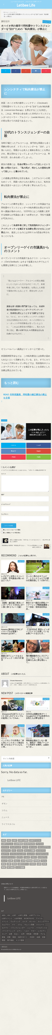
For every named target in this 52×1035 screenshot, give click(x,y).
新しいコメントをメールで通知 (11, 530)
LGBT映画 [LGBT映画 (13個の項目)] (18, 844)
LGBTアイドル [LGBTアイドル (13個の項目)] (35, 840)
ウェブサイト (4, 514)
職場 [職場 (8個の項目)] (3, 867)
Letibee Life (26, 5)
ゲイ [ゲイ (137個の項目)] (14, 850)
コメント (3, 473)
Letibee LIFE (14, 780)
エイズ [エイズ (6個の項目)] (25, 847)
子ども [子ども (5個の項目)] (43, 861)
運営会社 (4, 947)
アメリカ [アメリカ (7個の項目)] (39, 844)
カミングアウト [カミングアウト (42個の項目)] (44, 847)
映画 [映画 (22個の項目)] (14, 864)
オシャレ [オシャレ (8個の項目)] (33, 847)
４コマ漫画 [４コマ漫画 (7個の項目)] (20, 867)
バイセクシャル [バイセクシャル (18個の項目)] (42, 854)
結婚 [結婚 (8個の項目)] (39, 864)
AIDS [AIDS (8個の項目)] (3, 840)
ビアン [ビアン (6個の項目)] (19, 857)
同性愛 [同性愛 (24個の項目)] (36, 861)
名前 (2, 494)
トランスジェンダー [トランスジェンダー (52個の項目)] (18, 854)
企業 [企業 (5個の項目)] (10, 861)
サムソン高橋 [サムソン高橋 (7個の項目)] (30, 850)
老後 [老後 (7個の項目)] (44, 864)
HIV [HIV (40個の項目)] (8, 840)
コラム (4, 810)
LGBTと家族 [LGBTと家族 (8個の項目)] (23, 840)
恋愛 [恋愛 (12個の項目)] (9, 864)
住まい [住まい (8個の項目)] (16, 861)
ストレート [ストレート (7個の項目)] (41, 850)
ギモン (4, 803)
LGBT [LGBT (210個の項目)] (14, 840)
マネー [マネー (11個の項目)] (33, 857)
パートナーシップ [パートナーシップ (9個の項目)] (8, 857)
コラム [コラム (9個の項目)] (20, 850)
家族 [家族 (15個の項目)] (3, 864)
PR (3, 796)
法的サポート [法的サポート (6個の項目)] (23, 864)
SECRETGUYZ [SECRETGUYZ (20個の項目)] (29, 844)
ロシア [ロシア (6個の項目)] (4, 861)
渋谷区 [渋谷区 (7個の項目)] (32, 864)
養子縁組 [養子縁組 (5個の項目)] (10, 867)
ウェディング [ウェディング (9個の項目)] (15, 847)
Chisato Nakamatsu (16, 680)
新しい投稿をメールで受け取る (11, 532)
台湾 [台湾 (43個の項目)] (23, 861)
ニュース (4, 420)
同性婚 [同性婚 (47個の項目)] (29, 861)
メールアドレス (5, 504)
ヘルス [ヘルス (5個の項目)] (26, 857)
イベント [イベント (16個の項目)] (5, 847)
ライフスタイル (8, 824)
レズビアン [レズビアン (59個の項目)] (42, 857)
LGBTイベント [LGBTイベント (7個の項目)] (7, 844)
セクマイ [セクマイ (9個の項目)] (5, 854)
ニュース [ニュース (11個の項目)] (30, 854)
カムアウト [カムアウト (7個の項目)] (6, 850)
